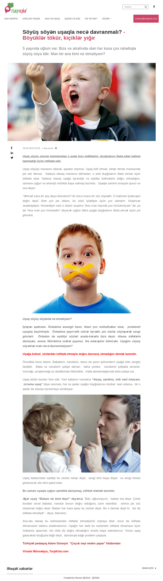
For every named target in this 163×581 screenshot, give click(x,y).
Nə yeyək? (91, 18)
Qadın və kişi (72, 18)
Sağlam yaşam (31, 18)
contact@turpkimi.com (146, 18)
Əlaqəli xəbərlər (20, 569)
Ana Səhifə (11, 18)
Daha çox (149, 568)
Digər (106, 18)
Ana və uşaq (52, 18)
